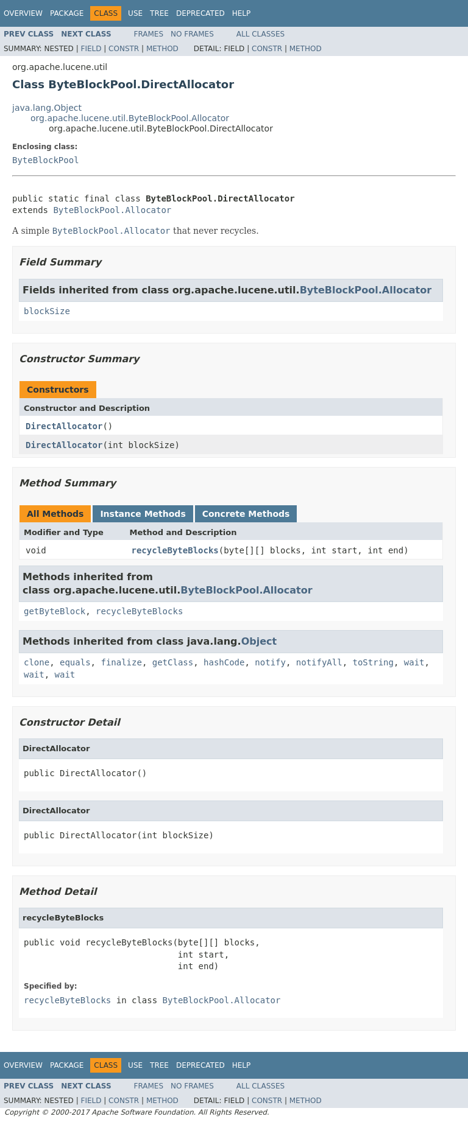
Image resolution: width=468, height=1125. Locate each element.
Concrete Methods (246, 514)
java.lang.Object (47, 108)
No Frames (192, 34)
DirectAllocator (64, 426)
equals (75, 662)
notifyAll (319, 662)
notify (270, 662)
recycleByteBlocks (175, 550)
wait (414, 662)
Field (90, 48)
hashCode (224, 662)
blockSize (47, 311)
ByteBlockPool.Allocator (112, 210)
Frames (149, 34)
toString (373, 662)
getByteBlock (54, 611)
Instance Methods (142, 514)
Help (241, 13)
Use (135, 13)
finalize (121, 662)
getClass (172, 662)
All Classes (260, 34)
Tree (159, 13)
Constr (123, 48)
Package (66, 13)
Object (259, 641)
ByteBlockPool (45, 160)
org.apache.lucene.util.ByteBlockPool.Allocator (129, 118)
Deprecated (200, 13)
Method (162, 48)
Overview (23, 13)
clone (36, 662)
